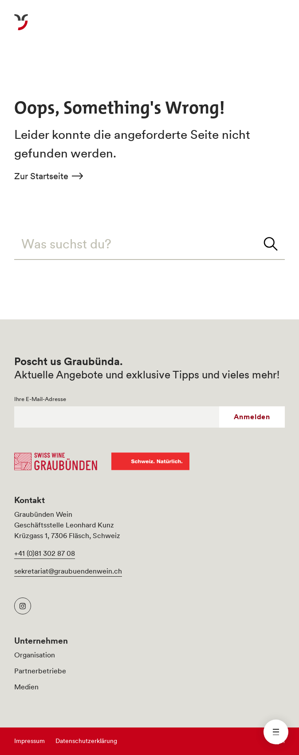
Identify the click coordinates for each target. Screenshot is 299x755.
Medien (26, 686)
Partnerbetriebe (40, 670)
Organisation (34, 654)
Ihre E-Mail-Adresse (40, 399)
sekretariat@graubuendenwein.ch (68, 570)
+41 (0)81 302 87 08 (44, 553)
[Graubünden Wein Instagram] (22, 606)
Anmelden (252, 416)
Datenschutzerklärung (86, 741)
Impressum (29, 741)
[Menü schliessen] (276, 732)
